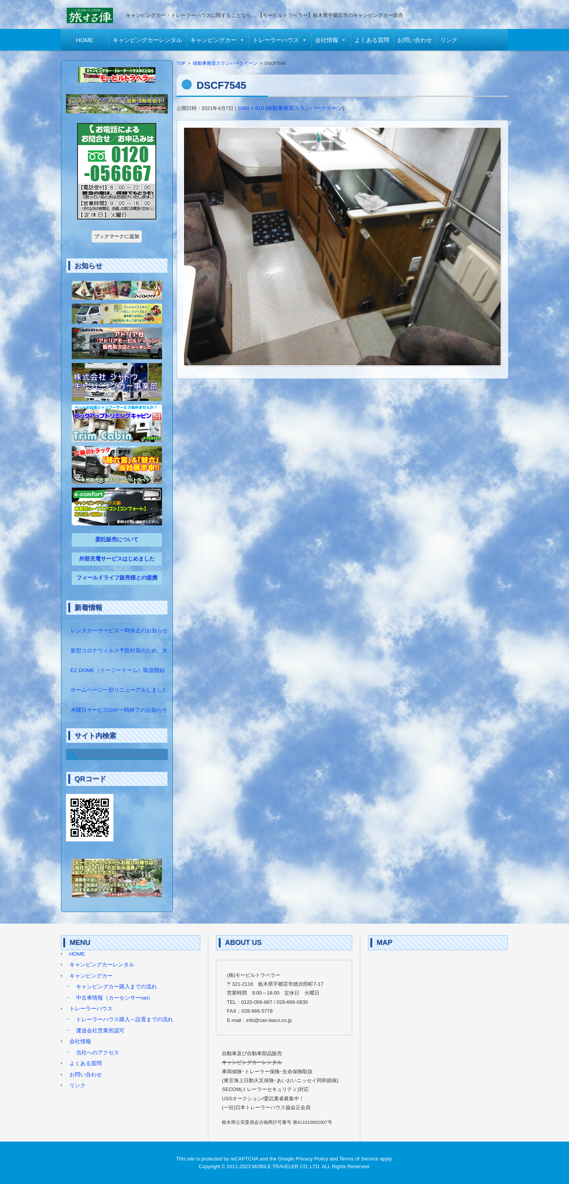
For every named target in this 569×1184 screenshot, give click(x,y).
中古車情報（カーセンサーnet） (115, 998)
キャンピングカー (214, 40)
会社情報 (327, 40)
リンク (449, 40)
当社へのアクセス (97, 1053)
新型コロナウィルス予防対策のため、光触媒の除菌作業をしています (154, 651)
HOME (85, 40)
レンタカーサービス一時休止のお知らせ (119, 630)
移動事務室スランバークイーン (225, 63)
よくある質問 (372, 40)
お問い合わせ (415, 40)
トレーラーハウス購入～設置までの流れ (124, 1019)
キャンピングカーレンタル (147, 40)
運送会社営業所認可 (100, 1031)
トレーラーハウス (276, 40)
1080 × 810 (251, 108)
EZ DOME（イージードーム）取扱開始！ (120, 670)
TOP (181, 63)
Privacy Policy (311, 1159)
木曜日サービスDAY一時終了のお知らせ (119, 710)
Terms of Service (359, 1159)
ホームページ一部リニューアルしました (119, 690)
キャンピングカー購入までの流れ (116, 987)
